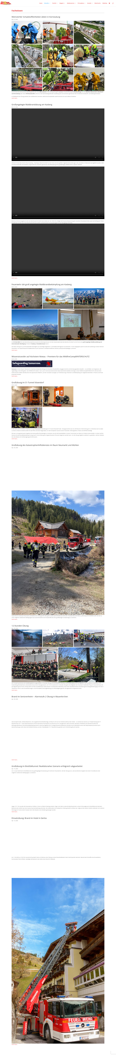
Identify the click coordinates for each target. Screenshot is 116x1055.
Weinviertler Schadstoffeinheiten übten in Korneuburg (36, 16)
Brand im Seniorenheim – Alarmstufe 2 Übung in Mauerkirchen (40, 696)
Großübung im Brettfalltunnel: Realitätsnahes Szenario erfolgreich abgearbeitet (47, 766)
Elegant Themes (19, 1052)
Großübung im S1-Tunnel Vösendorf (28, 382)
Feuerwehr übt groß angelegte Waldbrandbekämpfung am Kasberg (42, 284)
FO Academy (81, 3)
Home (40, 3)
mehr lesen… (15, 98)
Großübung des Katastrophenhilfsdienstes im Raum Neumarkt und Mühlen (45, 445)
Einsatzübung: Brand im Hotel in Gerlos (29, 818)
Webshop (104, 3)
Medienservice (70, 3)
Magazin (61, 3)
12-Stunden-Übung (20, 625)
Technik (54, 3)
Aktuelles (46, 3)
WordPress (29, 1052)
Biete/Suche (98, 3)
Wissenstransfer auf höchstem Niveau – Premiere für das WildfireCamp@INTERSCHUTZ (50, 356)
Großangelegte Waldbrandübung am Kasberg (32, 104)
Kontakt (89, 3)
